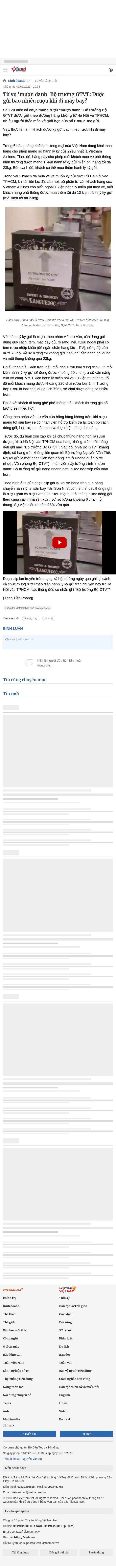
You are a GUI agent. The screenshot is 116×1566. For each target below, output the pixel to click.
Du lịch (64, 1346)
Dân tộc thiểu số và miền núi (79, 1387)
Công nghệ (10, 1338)
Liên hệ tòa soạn (15, 1468)
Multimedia (11, 1419)
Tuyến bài (29, 1434)
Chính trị (9, 1298)
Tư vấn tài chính (46, 80)
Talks (7, 1403)
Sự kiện (86, 1434)
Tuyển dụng (96, 1552)
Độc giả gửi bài (59, 1552)
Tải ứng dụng (20, 1552)
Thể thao (9, 1314)
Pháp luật (65, 1338)
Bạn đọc (64, 1354)
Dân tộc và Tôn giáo (73, 1306)
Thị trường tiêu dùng (18, 1379)
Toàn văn (65, 1363)
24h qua (8, 1425)
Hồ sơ (63, 1403)
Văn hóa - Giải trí (15, 1330)
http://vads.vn (24, 1537)
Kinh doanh (16, 80)
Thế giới (9, 1322)
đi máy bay (30, 618)
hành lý (49, 618)
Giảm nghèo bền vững (74, 1379)
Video (63, 1411)
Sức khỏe (65, 1330)
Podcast (64, 1419)
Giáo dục (65, 1314)
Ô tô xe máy (11, 1346)
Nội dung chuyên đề (17, 1395)
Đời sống (65, 1322)
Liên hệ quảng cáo (17, 1511)
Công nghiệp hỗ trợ (16, 1371)
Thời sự (64, 1298)
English (64, 1395)
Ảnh (6, 1411)
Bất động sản (12, 1354)
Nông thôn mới (14, 1387)
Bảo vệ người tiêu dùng (75, 1371)
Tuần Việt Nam (13, 1363)
